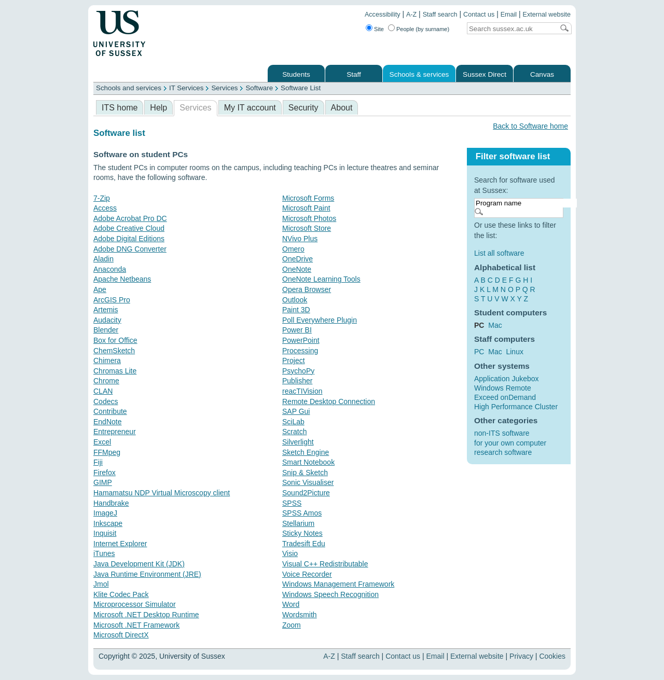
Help (158, 107)
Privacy (521, 656)
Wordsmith (299, 614)
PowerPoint (301, 340)
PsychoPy (298, 371)
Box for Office (115, 340)
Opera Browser (306, 289)
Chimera (107, 360)
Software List (301, 88)
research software (503, 452)
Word (290, 604)
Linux (514, 352)
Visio (290, 553)
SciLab (293, 422)
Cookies (552, 656)
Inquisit (104, 533)
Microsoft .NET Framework (136, 625)
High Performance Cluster (516, 407)
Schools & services (419, 74)
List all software (499, 253)
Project (293, 360)
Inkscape (107, 523)
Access (105, 208)
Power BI (297, 330)
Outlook (294, 300)
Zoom (291, 625)
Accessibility (382, 14)
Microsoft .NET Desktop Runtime (146, 614)
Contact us (478, 14)
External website (547, 14)
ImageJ (105, 513)
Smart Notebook (308, 462)
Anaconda (109, 269)
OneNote (296, 269)
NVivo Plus (299, 238)
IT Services (186, 88)
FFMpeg (106, 452)
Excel (102, 442)
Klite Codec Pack (121, 594)
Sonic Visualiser (308, 482)
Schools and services (128, 88)
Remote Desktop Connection (328, 401)
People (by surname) (422, 29)
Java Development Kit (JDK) (139, 564)
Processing (300, 350)
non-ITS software (502, 433)
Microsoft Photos (309, 218)
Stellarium (298, 523)
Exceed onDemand (505, 397)
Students (296, 74)
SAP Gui (296, 411)
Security (303, 107)
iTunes (104, 553)
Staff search (440, 14)
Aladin (103, 259)
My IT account (250, 107)
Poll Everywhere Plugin (319, 320)
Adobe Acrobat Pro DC (130, 218)
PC (479, 352)
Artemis (105, 310)
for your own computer (510, 443)
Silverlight (298, 442)
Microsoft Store (306, 228)
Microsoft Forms (308, 198)
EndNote (107, 422)
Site (379, 29)
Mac (495, 325)
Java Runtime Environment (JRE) (147, 574)
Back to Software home (530, 126)
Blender (105, 330)
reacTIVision (302, 391)
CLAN (103, 391)
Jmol (101, 584)
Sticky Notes (302, 533)
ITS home (119, 107)
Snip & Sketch (305, 472)
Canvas (542, 74)
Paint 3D (296, 310)
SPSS (291, 503)
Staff (354, 74)
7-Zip (101, 198)
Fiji (98, 462)
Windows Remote (502, 388)
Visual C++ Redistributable (325, 564)
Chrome (106, 381)
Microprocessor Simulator (134, 604)
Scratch (294, 431)
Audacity (107, 320)
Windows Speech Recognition (330, 594)
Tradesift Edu (303, 543)
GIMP (102, 482)
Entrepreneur (114, 431)
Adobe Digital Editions (128, 238)
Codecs (105, 401)
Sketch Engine (305, 452)
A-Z (411, 14)
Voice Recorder (307, 574)
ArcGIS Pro (111, 300)
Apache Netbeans (122, 279)
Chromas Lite (114, 371)
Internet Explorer (120, 543)
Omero (293, 249)
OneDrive (297, 259)
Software (259, 88)
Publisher (297, 381)
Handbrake (111, 503)
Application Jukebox (506, 378)
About (342, 107)
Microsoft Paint (306, 208)
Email (509, 14)
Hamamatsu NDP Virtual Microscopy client (161, 493)
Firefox (104, 472)
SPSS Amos (302, 513)
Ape (99, 289)
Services (224, 88)
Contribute (110, 411)
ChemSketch (114, 350)
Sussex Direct (484, 74)
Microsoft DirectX (121, 635)
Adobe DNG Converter (130, 249)
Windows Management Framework (338, 584)
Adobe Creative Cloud (128, 228)
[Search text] (510, 29)
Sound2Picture (306, 493)
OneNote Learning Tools (321, 279)
